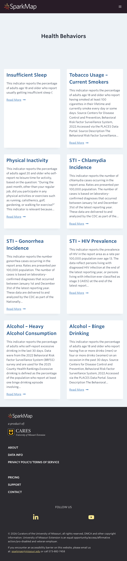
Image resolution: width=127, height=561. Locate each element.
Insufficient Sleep (26, 75)
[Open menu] (120, 6)
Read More (16, 99)
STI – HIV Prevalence (93, 241)
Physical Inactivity (27, 160)
